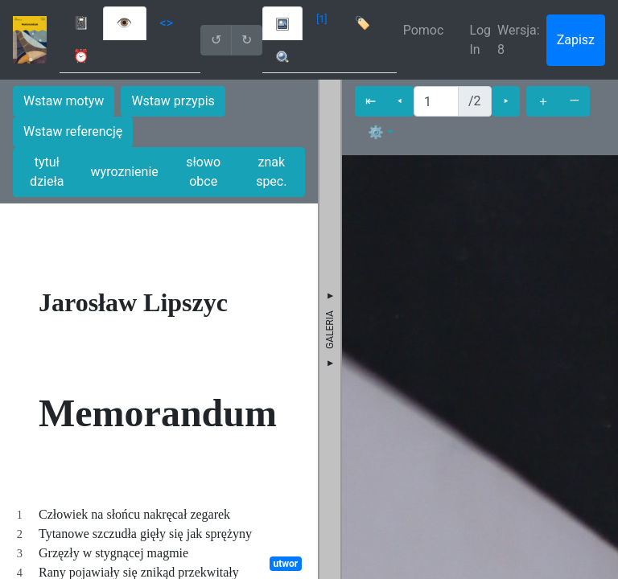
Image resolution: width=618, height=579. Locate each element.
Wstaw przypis (172, 101)
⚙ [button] (376, 132)
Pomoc (423, 30)
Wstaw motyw (63, 101)
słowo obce (203, 171)
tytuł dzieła (47, 171)
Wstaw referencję (72, 131)
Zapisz (576, 39)
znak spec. (271, 171)
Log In (480, 40)
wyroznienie (125, 171)
